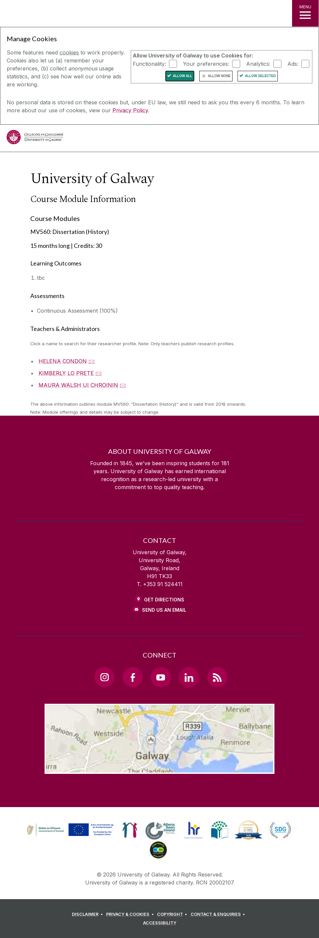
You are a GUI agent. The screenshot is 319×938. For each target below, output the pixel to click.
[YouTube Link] (161, 677)
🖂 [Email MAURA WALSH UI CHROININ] (123, 385)
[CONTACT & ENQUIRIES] (219, 914)
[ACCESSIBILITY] (159, 923)
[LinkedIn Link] (189, 677)
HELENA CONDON (63, 361)
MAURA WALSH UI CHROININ (78, 385)
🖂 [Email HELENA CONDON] (91, 361)
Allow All (182, 76)
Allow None (219, 76)
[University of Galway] (35, 139)
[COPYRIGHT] (173, 914)
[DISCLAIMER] (88, 914)
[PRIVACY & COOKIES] (131, 914)
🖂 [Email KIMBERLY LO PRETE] (98, 373)
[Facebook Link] (133, 677)
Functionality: (149, 63)
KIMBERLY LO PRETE (66, 373)
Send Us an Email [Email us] (164, 610)
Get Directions (164, 599)
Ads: (292, 63)
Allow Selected (260, 76)
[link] (69, 830)
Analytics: (258, 63)
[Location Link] (159, 768)
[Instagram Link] (104, 677)
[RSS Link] (217, 677)
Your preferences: (206, 63)
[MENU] (305, 13)
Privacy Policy (130, 110)
